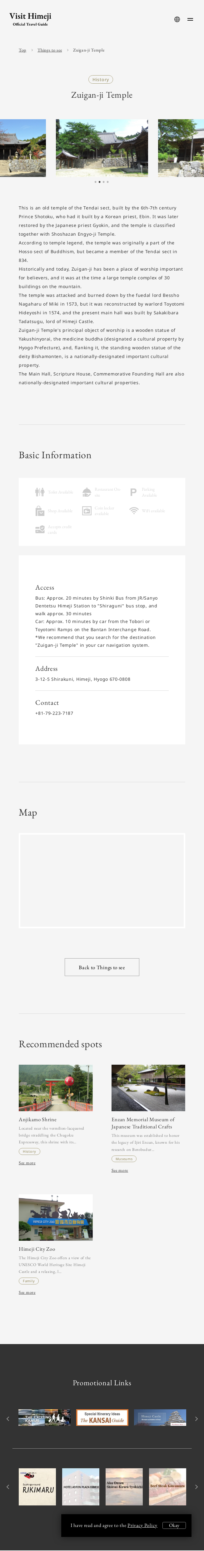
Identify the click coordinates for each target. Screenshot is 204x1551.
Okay (174, 1525)
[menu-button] (190, 19)
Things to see (49, 50)
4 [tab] (108, 182)
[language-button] (177, 19)
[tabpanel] (102, 148)
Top (22, 50)
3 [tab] (104, 182)
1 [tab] (95, 182)
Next (195, 1419)
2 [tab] (100, 182)
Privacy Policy (142, 1525)
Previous (8, 1419)
